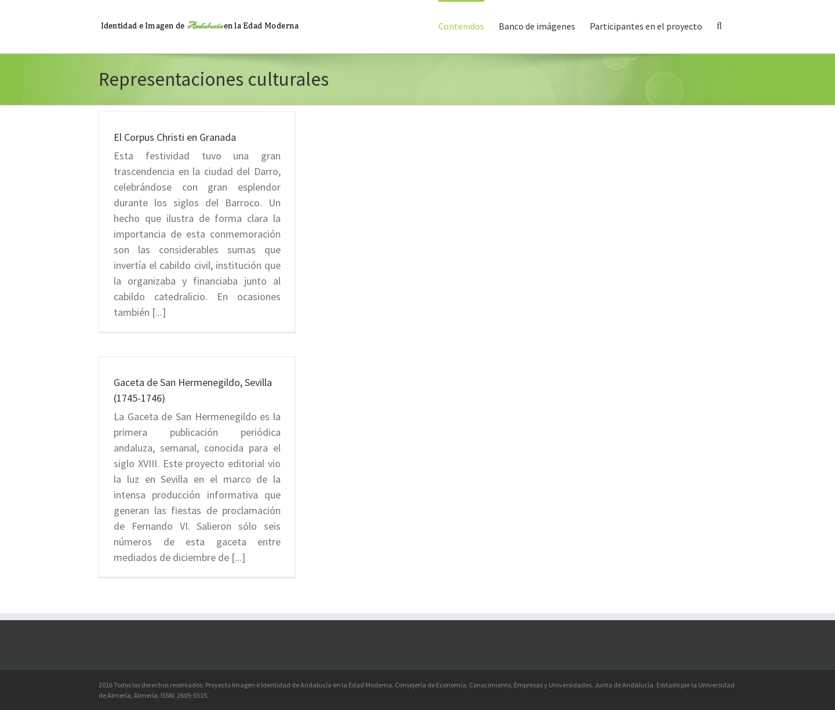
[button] (719, 25)
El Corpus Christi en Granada (175, 137)
